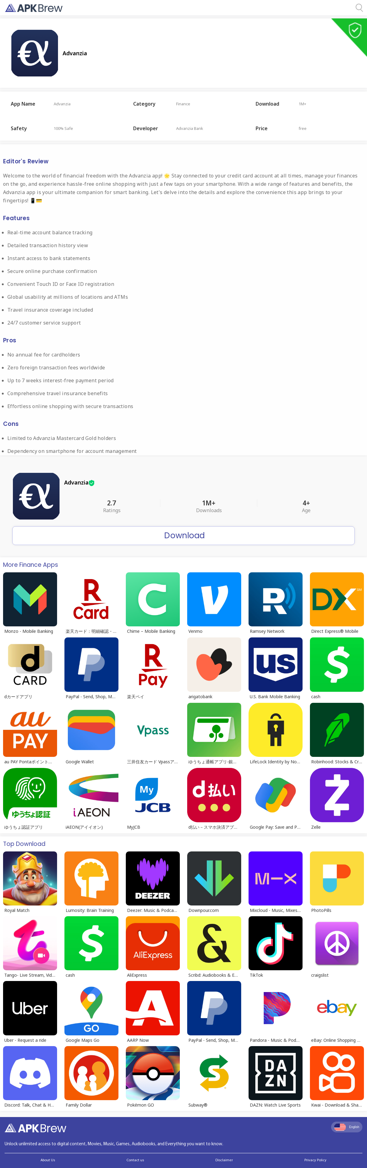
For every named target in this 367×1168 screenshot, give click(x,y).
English (346, 1127)
